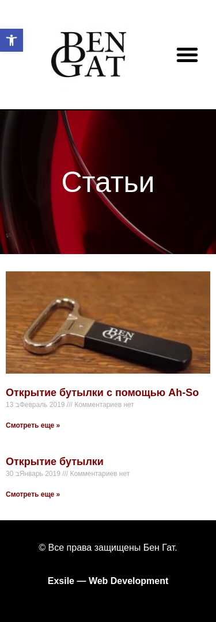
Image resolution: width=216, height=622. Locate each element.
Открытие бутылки (55, 461)
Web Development (128, 581)
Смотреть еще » (33, 425)
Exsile (61, 581)
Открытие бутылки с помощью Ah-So (102, 392)
